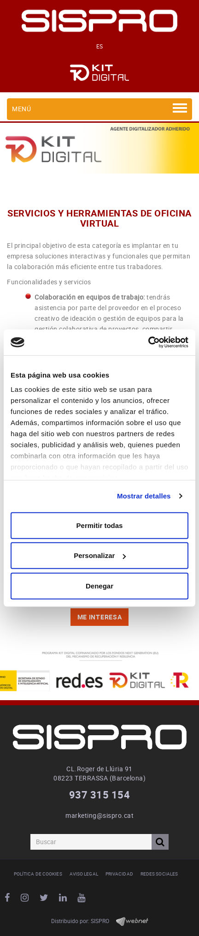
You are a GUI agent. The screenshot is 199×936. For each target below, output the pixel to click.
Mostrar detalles (144, 496)
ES (99, 46)
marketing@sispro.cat (99, 815)
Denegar (99, 585)
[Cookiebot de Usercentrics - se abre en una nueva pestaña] (148, 342)
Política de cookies (38, 873)
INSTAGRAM (26, 897)
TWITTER (45, 897)
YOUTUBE (82, 897)
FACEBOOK (8, 897)
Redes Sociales (159, 873)
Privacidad (119, 873)
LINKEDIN (64, 897)
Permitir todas (99, 525)
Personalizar (100, 555)
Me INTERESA (99, 616)
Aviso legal (84, 873)
